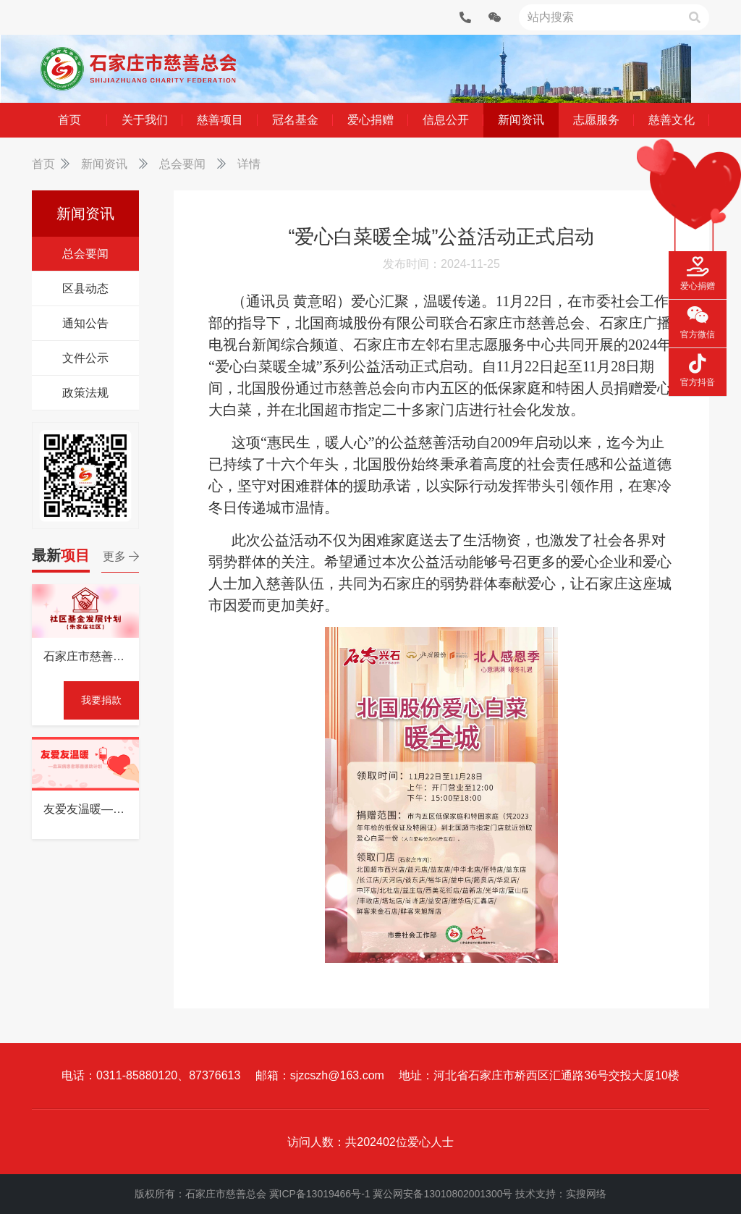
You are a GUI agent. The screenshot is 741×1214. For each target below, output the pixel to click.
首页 (43, 164)
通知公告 (85, 323)
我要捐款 (101, 700)
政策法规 (85, 393)
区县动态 (85, 288)
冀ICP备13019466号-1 (319, 1194)
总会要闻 (182, 164)
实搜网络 (586, 1194)
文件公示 (85, 358)
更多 (121, 556)
